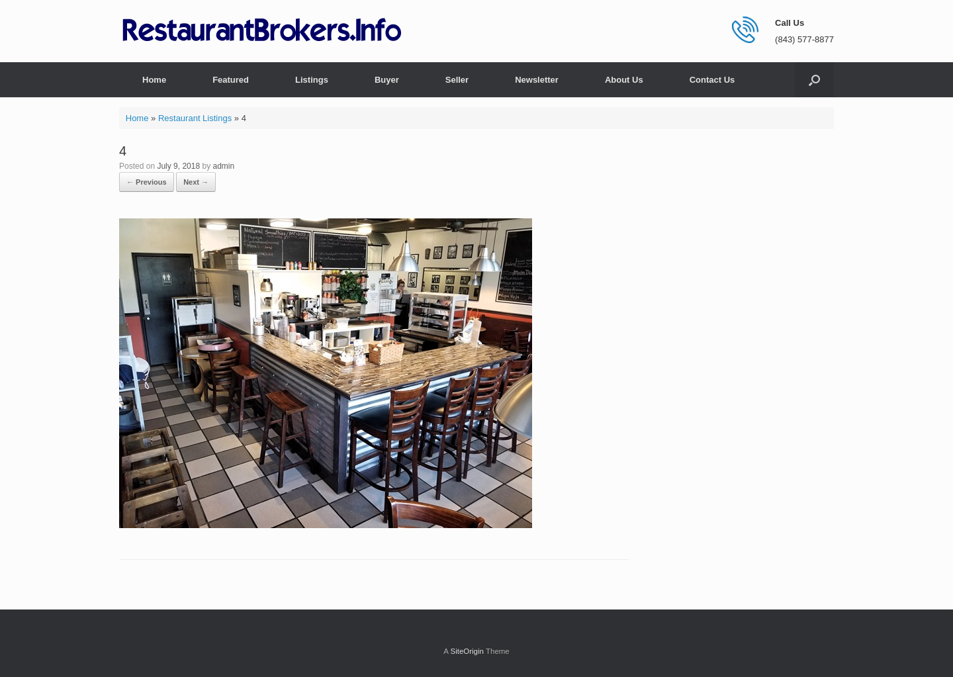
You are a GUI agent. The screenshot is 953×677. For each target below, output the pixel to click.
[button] (814, 79)
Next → (195, 182)
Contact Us (712, 80)
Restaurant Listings (195, 118)
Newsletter (537, 80)
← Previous (146, 182)
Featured (230, 80)
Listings (311, 80)
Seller (457, 80)
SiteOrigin (467, 651)
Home (154, 80)
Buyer (387, 80)
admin (223, 166)
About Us (624, 80)
